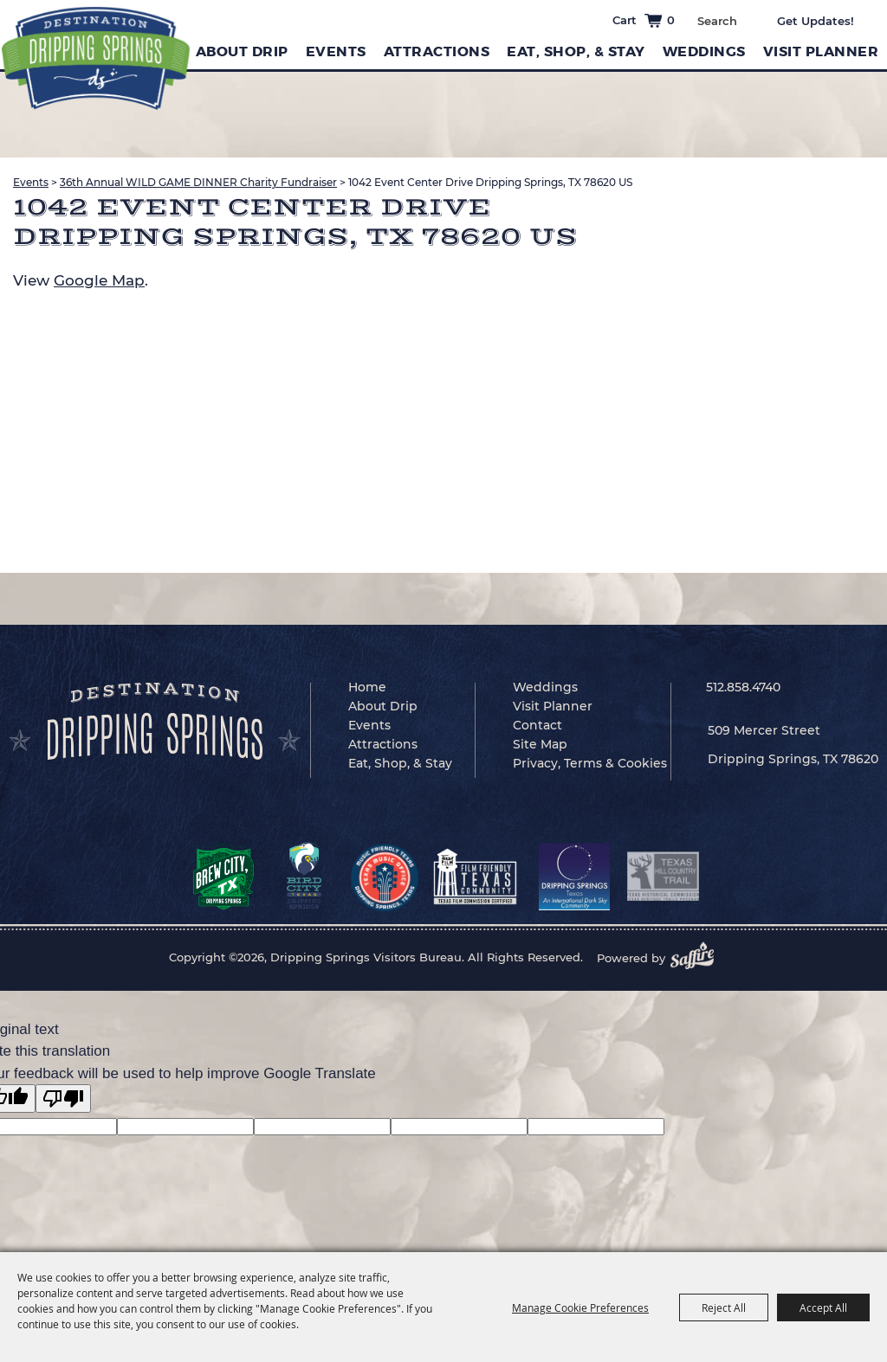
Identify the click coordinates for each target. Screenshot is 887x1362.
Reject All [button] (724, 1307)
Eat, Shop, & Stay (576, 51)
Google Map (99, 280)
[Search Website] (717, 21)
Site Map (540, 744)
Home (367, 687)
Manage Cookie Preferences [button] (580, 1307)
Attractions (437, 51)
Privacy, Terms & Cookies (590, 763)
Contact (537, 725)
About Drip (242, 51)
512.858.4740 (743, 687)
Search (749, 19)
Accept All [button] (823, 1307)
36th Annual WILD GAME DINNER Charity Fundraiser (198, 182)
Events (336, 51)
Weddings (704, 51)
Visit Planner (821, 51)
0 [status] (671, 20)
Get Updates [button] (827, 21)
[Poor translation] (63, 1098)
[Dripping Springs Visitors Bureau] (96, 58)
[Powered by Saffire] (697, 958)
